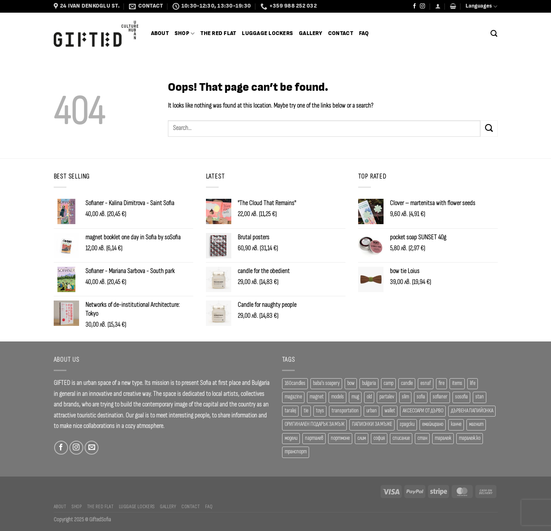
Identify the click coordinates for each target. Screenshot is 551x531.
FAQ (364, 33)
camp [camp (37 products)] (388, 383)
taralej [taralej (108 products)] (290, 411)
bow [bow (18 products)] (350, 383)
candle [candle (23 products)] (407, 383)
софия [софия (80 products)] (379, 438)
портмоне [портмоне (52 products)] (340, 438)
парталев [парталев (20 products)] (314, 438)
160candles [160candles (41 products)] (295, 383)
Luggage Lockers (267, 33)
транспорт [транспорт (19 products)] (296, 452)
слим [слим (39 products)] (361, 438)
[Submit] (488, 128)
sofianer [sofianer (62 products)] (440, 397)
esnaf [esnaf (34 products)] (425, 383)
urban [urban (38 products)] (371, 411)
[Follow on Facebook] (414, 6)
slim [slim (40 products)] (405, 397)
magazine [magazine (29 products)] (293, 397)
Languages (481, 7)
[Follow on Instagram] (422, 6)
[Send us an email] (92, 448)
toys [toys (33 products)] (320, 411)
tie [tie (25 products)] (306, 411)
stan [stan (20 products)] (479, 397)
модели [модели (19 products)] (291, 438)
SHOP (185, 34)
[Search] (494, 33)
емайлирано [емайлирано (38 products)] (432, 424)
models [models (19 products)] (337, 397)
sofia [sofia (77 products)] (421, 397)
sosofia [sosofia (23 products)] (461, 397)
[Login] (438, 6)
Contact (340, 33)
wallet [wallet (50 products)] (389, 411)
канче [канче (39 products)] (456, 424)
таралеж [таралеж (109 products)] (443, 438)
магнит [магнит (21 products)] (476, 424)
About (160, 33)
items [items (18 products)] (457, 383)
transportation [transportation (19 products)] (345, 411)
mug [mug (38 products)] (355, 397)
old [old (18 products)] (369, 397)
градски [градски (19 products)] (407, 424)
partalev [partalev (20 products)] (386, 397)
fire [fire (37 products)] (441, 383)
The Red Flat (218, 33)
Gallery (310, 33)
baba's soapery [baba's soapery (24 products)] (326, 383)
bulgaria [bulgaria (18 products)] (369, 383)
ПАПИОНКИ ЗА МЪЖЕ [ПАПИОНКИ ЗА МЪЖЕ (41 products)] (372, 424)
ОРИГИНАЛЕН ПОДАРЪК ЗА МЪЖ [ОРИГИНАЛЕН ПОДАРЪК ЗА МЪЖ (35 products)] (314, 424)
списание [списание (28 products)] (401, 438)
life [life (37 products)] (472, 383)
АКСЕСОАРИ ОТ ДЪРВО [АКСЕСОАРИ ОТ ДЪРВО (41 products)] (423, 411)
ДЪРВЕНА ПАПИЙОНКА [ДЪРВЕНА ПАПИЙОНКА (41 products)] (472, 411)
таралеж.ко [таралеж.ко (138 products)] (469, 438)
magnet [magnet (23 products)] (316, 397)
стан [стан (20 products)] (422, 438)
